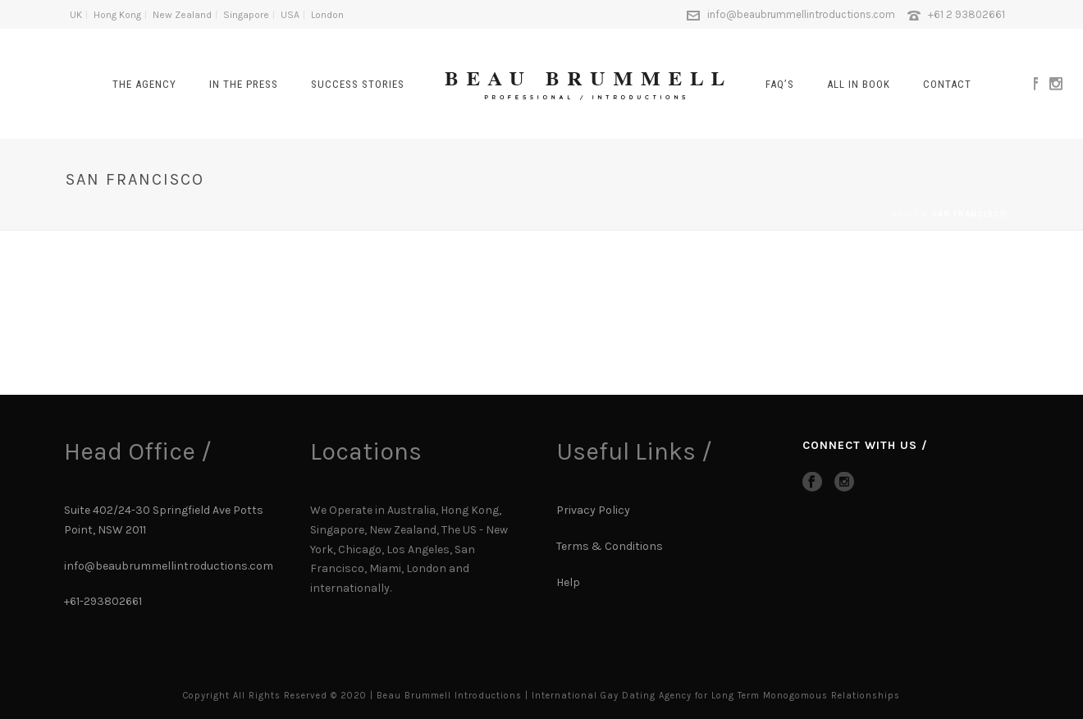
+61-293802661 (103, 601)
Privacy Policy (593, 510)
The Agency (144, 84)
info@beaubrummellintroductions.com (801, 14)
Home (905, 214)
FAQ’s (779, 84)
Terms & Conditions (609, 546)
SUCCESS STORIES (357, 84)
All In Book (858, 84)
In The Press (243, 84)
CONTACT (947, 84)
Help (569, 582)
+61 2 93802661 (966, 14)
